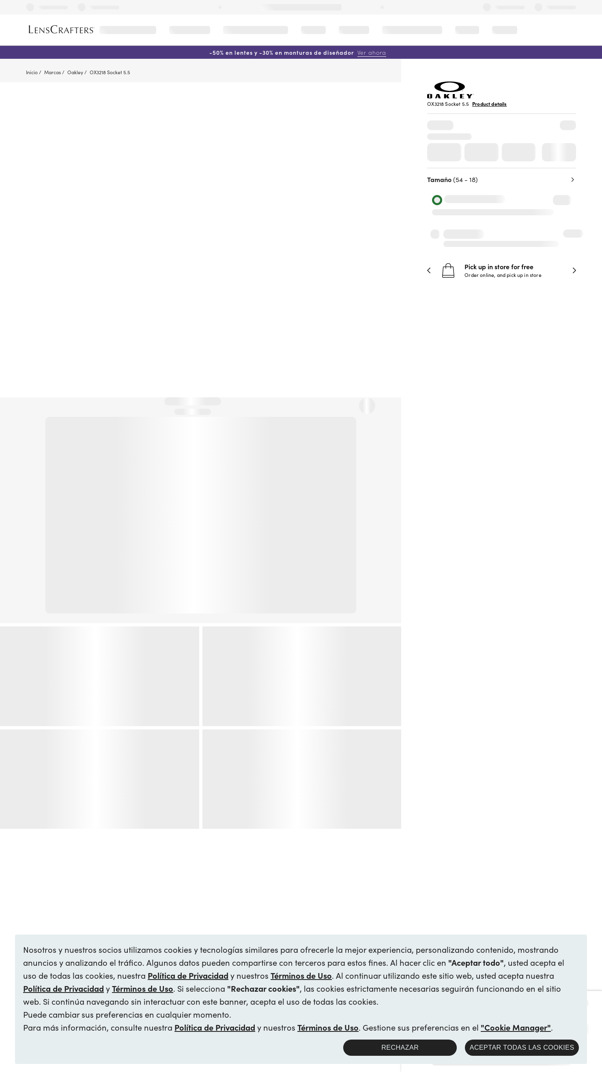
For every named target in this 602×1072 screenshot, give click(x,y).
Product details (489, 104)
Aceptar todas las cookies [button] (522, 1047)
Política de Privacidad (188, 975)
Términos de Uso (301, 975)
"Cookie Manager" (516, 1027)
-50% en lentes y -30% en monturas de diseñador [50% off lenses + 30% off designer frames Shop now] (297, 52)
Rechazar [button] (400, 1047)
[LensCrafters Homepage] (61, 29)
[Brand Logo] (450, 95)
